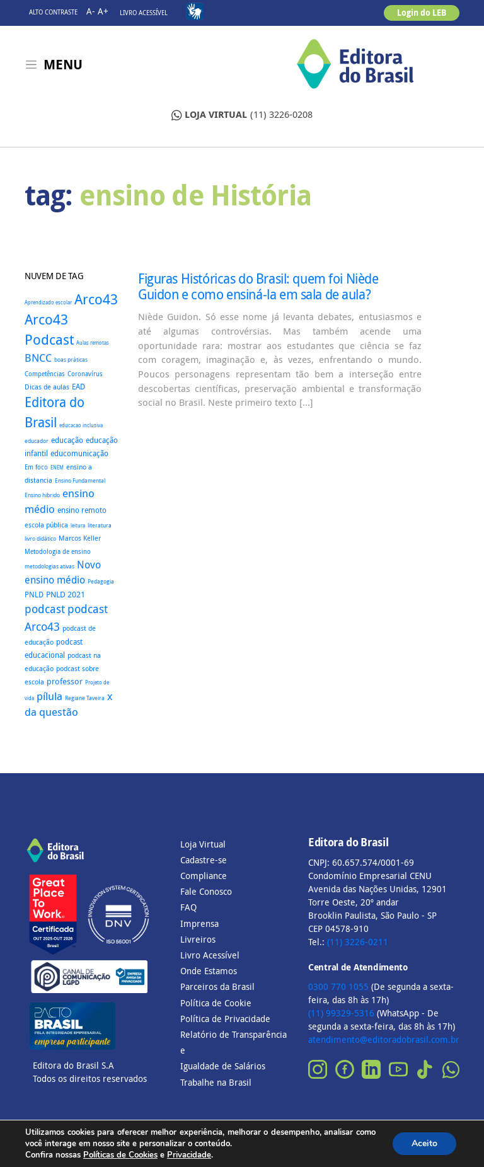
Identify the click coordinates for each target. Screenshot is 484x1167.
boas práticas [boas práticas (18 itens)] (71, 360)
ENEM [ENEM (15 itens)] (57, 467)
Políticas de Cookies (120, 1155)
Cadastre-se (203, 860)
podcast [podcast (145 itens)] (45, 609)
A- (90, 11)
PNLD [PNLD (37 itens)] (34, 594)
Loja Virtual (203, 844)
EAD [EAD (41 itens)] (78, 386)
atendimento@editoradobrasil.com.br (383, 1039)
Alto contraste (53, 12)
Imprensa (199, 923)
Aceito (424, 1143)
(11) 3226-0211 (357, 942)
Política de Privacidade (225, 1019)
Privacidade (189, 1155)
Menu (63, 64)
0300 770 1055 (338, 986)
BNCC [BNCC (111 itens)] (38, 358)
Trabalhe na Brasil (215, 1082)
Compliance (203, 876)
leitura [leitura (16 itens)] (78, 525)
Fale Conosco (206, 891)
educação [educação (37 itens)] (67, 440)
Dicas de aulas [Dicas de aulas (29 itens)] (47, 386)
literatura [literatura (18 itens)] (100, 525)
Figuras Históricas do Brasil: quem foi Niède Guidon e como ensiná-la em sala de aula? (258, 286)
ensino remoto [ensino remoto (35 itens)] (82, 510)
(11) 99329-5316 (341, 1013)
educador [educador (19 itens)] (37, 441)
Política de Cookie (215, 1003)
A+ (103, 11)
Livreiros (198, 939)
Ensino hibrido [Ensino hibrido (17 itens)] (42, 495)
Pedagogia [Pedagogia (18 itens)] (101, 581)
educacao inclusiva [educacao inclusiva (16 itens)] (81, 425)
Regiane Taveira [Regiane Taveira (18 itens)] (85, 698)
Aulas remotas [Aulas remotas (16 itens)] (92, 342)
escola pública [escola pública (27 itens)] (46, 524)
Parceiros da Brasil (217, 986)
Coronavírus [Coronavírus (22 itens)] (85, 374)
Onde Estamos (208, 971)
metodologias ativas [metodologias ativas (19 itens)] (49, 566)
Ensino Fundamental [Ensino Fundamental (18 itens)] (80, 481)
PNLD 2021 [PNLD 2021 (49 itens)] (65, 594)
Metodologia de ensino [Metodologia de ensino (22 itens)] (58, 552)
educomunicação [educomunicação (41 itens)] (79, 453)
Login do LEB (421, 12)
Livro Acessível (144, 13)
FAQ (188, 907)
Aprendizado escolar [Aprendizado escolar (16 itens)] (48, 302)
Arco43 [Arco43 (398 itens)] (96, 299)
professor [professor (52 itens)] (65, 681)
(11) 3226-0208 (242, 115)
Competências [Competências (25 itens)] (45, 373)
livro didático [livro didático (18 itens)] (40, 539)
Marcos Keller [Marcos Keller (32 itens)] (80, 538)
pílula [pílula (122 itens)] (49, 696)
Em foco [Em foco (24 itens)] (36, 467)
